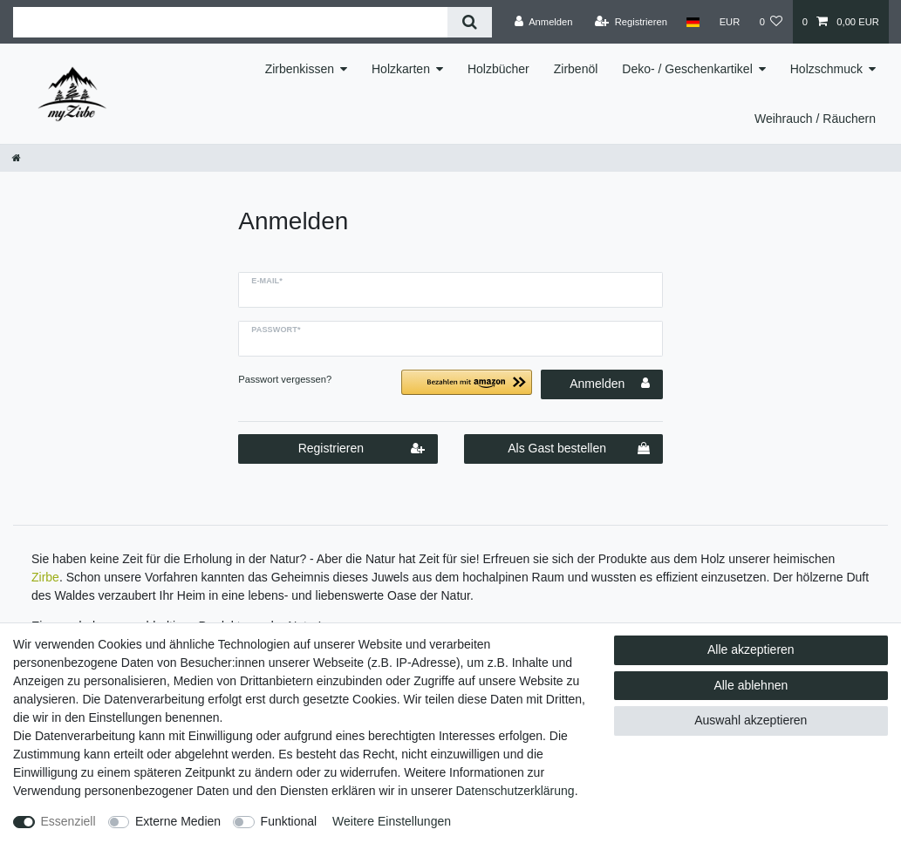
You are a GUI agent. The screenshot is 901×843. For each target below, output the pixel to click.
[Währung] (729, 22)
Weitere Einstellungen (391, 821)
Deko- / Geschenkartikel (687, 69)
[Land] (693, 22)
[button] (466, 389)
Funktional (289, 821)
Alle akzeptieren (751, 649)
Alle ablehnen (750, 685)
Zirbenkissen (299, 69)
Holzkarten (401, 69)
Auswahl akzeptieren (750, 720)
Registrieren (361, 449)
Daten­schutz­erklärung (514, 791)
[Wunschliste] (770, 22)
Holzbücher (498, 69)
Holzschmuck (826, 69)
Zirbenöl (576, 69)
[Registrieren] (631, 22)
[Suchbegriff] (230, 22)
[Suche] (469, 22)
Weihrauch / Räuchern (815, 119)
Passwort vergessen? (284, 379)
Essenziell (68, 821)
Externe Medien (178, 821)
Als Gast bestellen (579, 449)
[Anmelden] (544, 22)
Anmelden (610, 384)
